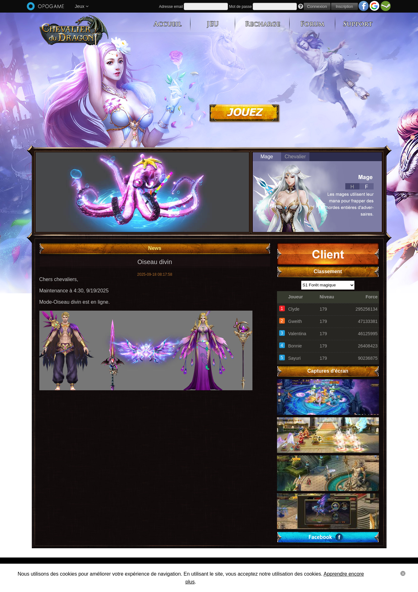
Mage (266, 156)
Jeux (81, 6)
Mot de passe (240, 6)
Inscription (344, 6)
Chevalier (295, 156)
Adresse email (171, 6)
